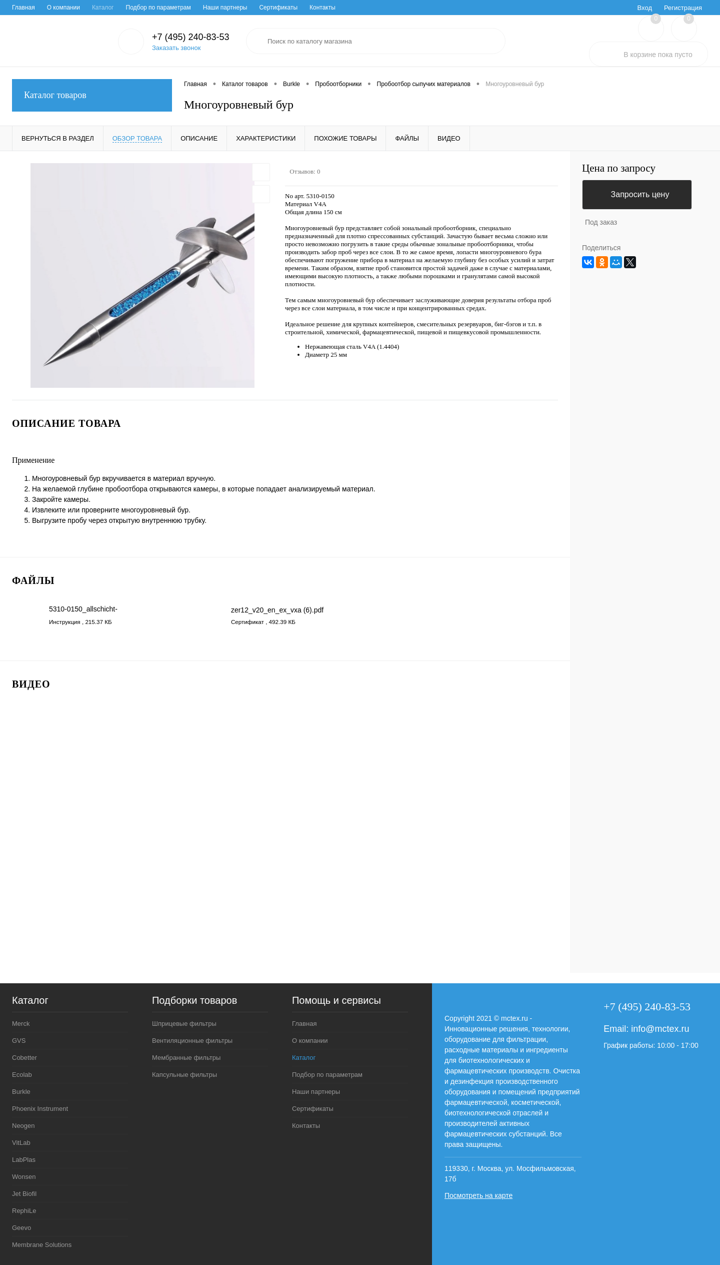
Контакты (323, 7)
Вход (645, 8)
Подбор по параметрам (158, 7)
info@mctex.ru (660, 1029)
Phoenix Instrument (40, 1108)
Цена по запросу (619, 168)
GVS (19, 1040)
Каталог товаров (92, 95)
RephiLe (24, 1210)
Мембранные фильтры (186, 1057)
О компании (63, 7)
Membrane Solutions (42, 1244)
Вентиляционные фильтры (192, 1040)
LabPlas (24, 1159)
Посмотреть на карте (478, 1195)
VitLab (21, 1142)
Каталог (103, 7)
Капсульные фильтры (184, 1074)
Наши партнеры (225, 7)
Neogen (23, 1125)
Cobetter (24, 1057)
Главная (23, 7)
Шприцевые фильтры (184, 1023)
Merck (21, 1023)
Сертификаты (278, 7)
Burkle (21, 1091)
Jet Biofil (24, 1193)
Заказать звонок (176, 48)
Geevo (21, 1227)
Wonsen (24, 1176)
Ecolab (22, 1074)
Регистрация (683, 8)
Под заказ (601, 222)
